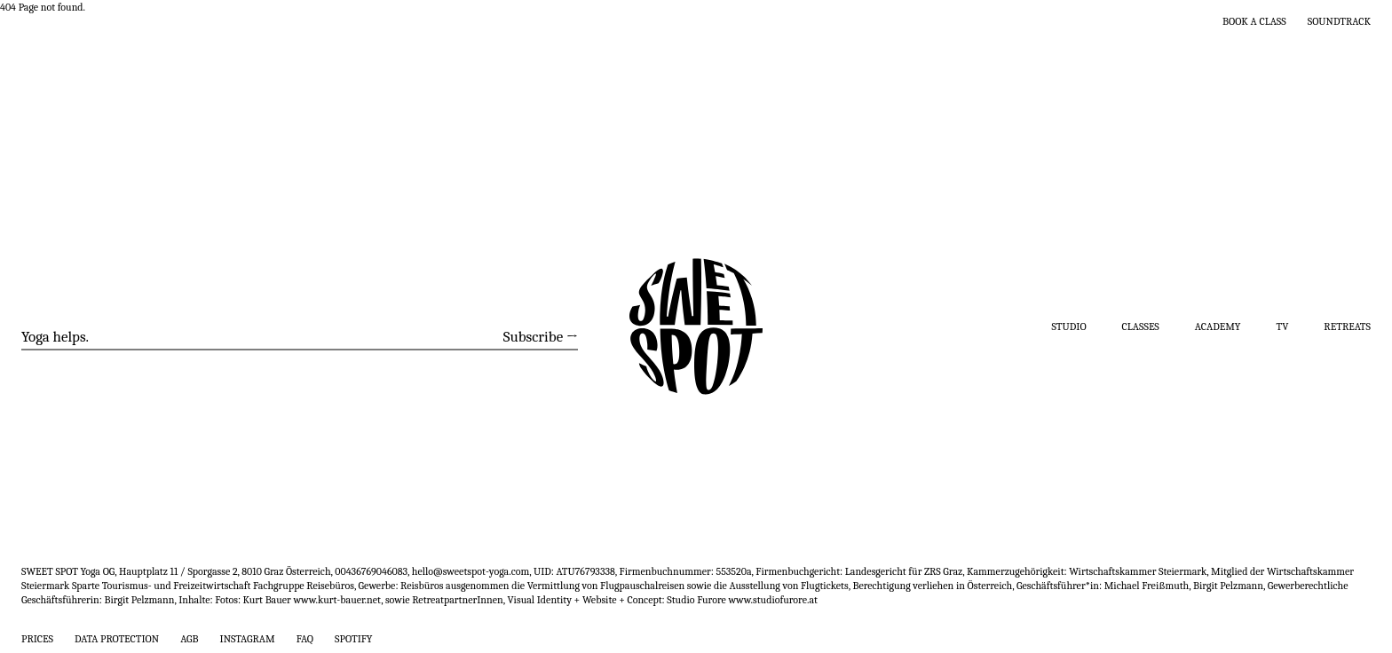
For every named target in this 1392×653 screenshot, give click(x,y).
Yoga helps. (55, 336)
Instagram (247, 639)
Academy (1218, 326)
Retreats (1347, 326)
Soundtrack (1339, 21)
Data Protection (117, 639)
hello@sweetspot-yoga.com (470, 571)
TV (1282, 326)
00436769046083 (371, 571)
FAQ (305, 639)
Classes (1140, 326)
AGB (189, 639)
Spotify (353, 639)
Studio (1069, 326)
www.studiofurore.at (773, 600)
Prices (37, 639)
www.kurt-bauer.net (337, 600)
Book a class (1254, 21)
